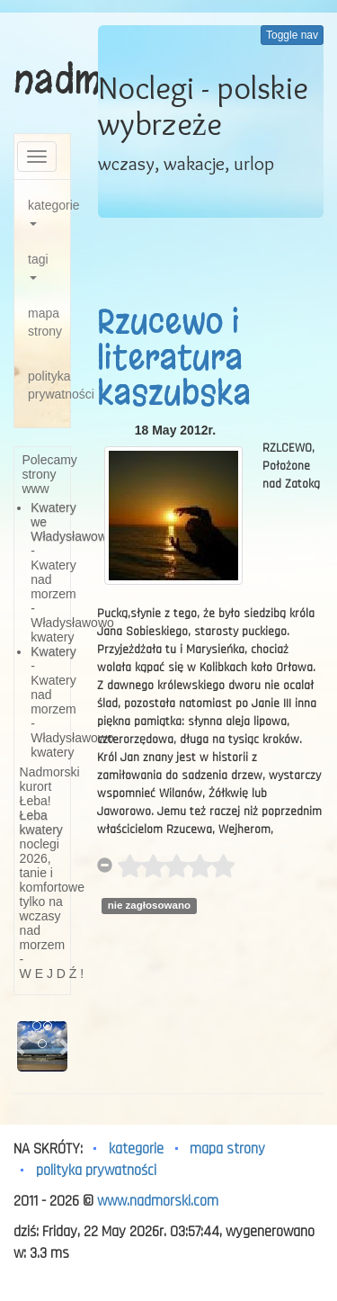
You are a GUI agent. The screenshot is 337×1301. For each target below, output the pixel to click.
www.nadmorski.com (157, 1201)
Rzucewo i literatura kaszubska (174, 358)
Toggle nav (292, 35)
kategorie (49, 212)
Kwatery (53, 651)
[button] (20, 1046)
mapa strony (45, 322)
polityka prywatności (49, 385)
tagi (38, 266)
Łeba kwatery (41, 822)
